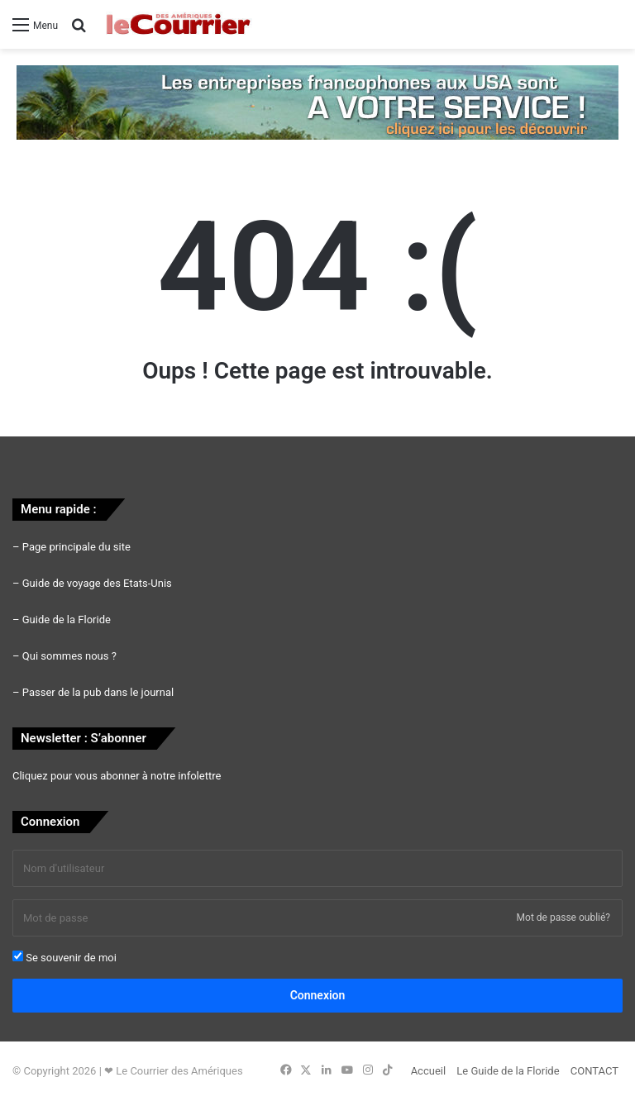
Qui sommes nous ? (69, 656)
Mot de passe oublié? (563, 917)
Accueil (428, 1071)
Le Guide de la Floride (507, 1071)
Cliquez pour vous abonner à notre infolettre (116, 776)
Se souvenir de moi (64, 957)
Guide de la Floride (66, 619)
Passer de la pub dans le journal (98, 692)
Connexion (318, 995)
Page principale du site (76, 547)
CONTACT (594, 1071)
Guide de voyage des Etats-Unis (97, 583)
